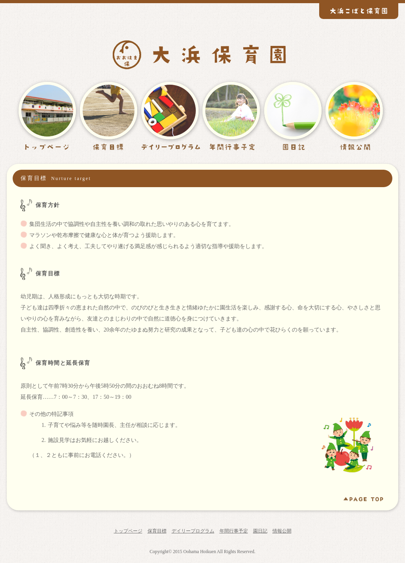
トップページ (128, 531)
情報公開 (282, 531)
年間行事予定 (234, 531)
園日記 (260, 531)
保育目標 (157, 531)
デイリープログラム (193, 531)
